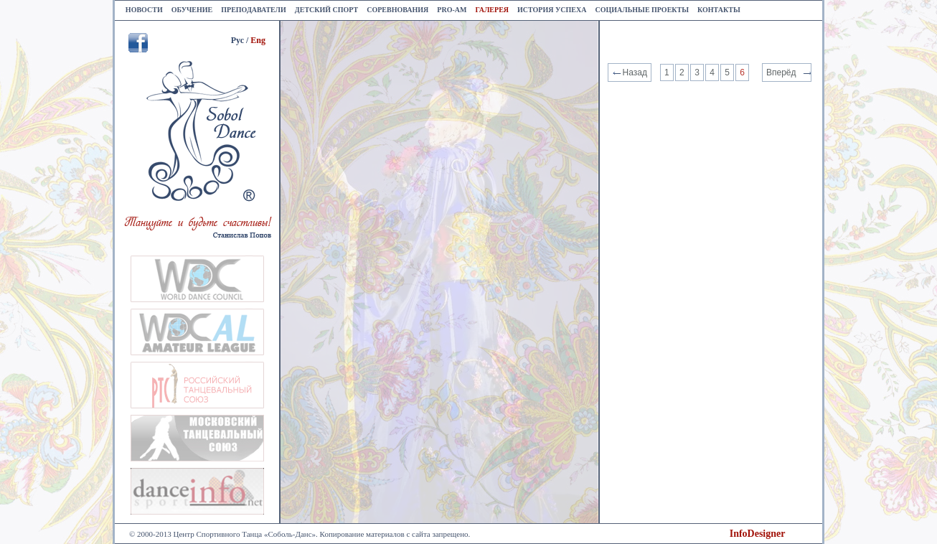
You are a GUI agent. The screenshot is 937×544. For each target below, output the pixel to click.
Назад (635, 72)
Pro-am (451, 10)
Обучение (192, 10)
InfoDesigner (758, 533)
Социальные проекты (642, 10)
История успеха (551, 10)
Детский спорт (326, 10)
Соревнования (397, 10)
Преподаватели (253, 10)
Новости (144, 10)
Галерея (492, 10)
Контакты (718, 10)
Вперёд (781, 72)
